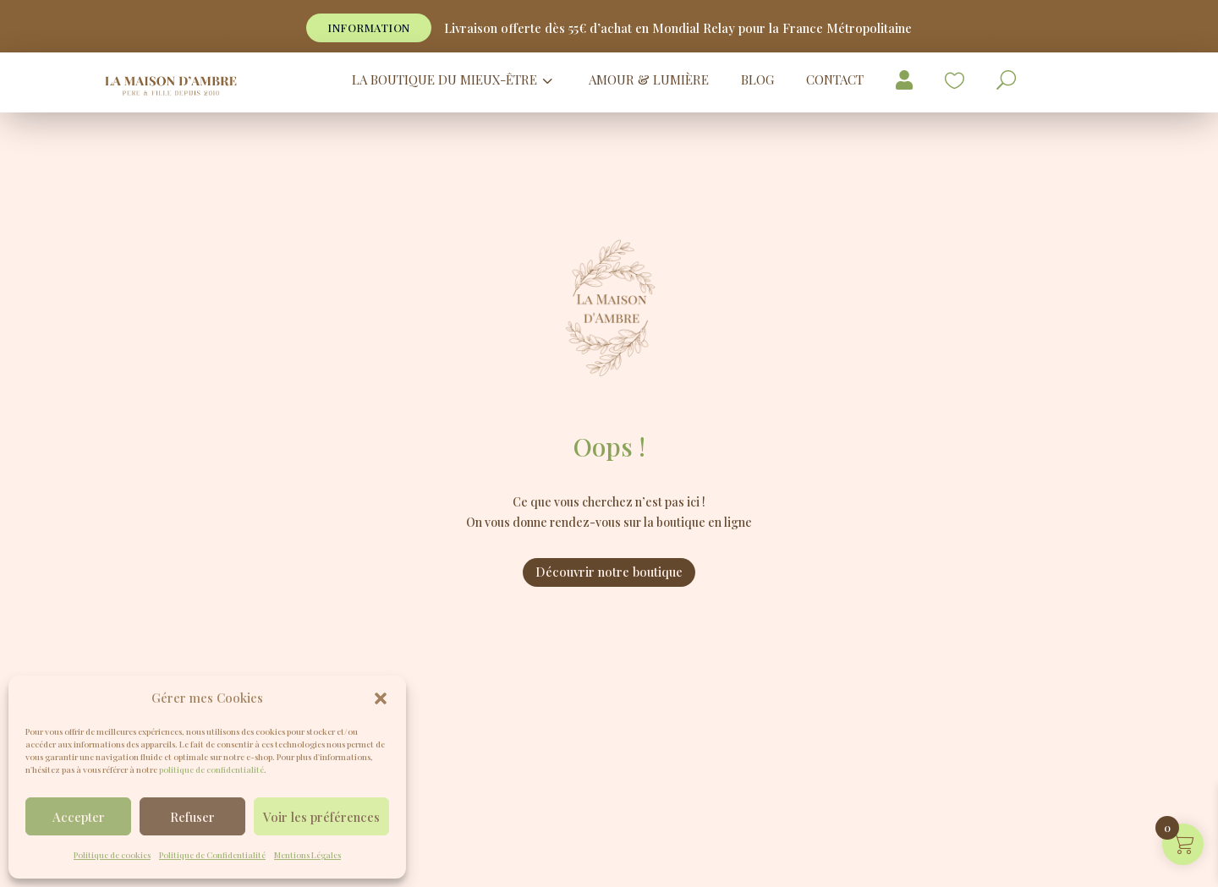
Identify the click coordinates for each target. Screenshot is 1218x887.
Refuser (192, 816)
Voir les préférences (321, 816)
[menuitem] (454, 79)
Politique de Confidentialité (212, 855)
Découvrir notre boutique (609, 571)
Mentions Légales (307, 855)
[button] (380, 698)
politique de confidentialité (211, 769)
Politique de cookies (112, 855)
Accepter (78, 816)
